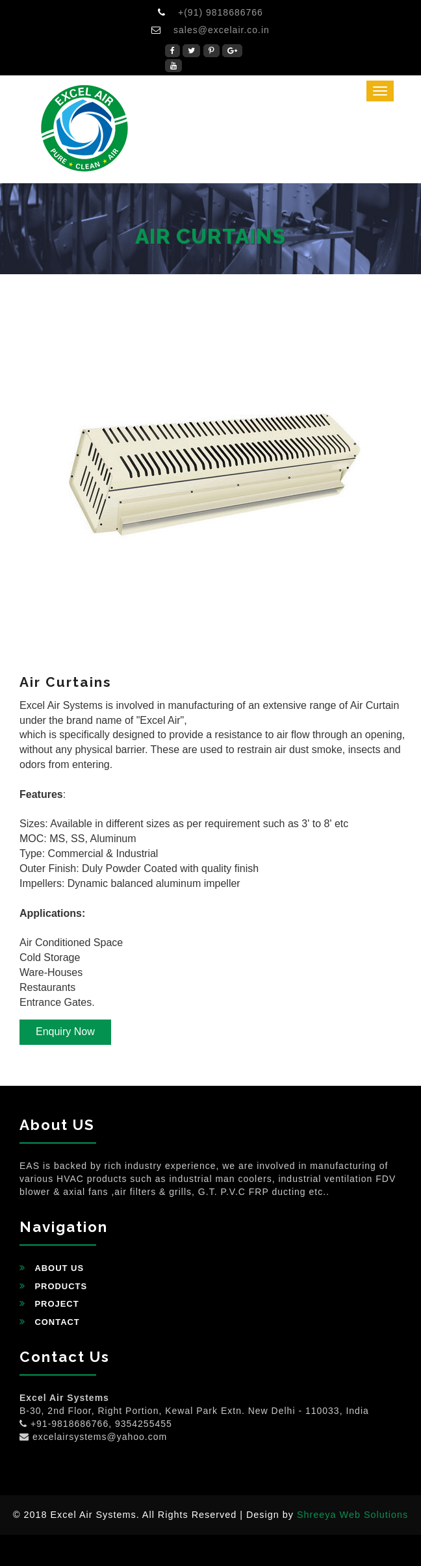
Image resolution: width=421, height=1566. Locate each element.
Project (56, 1304)
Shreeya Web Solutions (352, 1514)
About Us (59, 1268)
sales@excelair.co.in (221, 30)
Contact (56, 1322)
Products (60, 1286)
